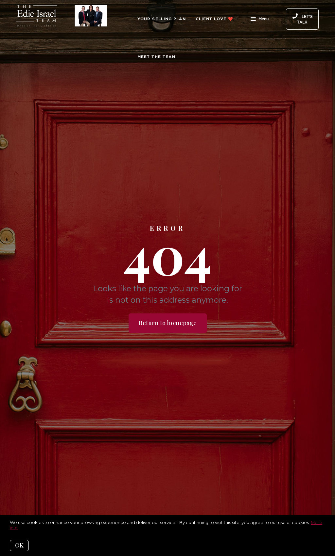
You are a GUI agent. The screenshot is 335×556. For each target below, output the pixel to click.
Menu (259, 19)
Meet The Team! (157, 57)
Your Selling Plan (161, 19)
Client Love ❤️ (214, 19)
